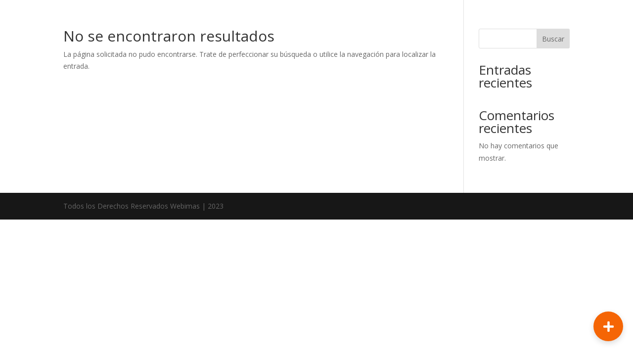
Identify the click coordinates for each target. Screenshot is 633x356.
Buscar (553, 39)
